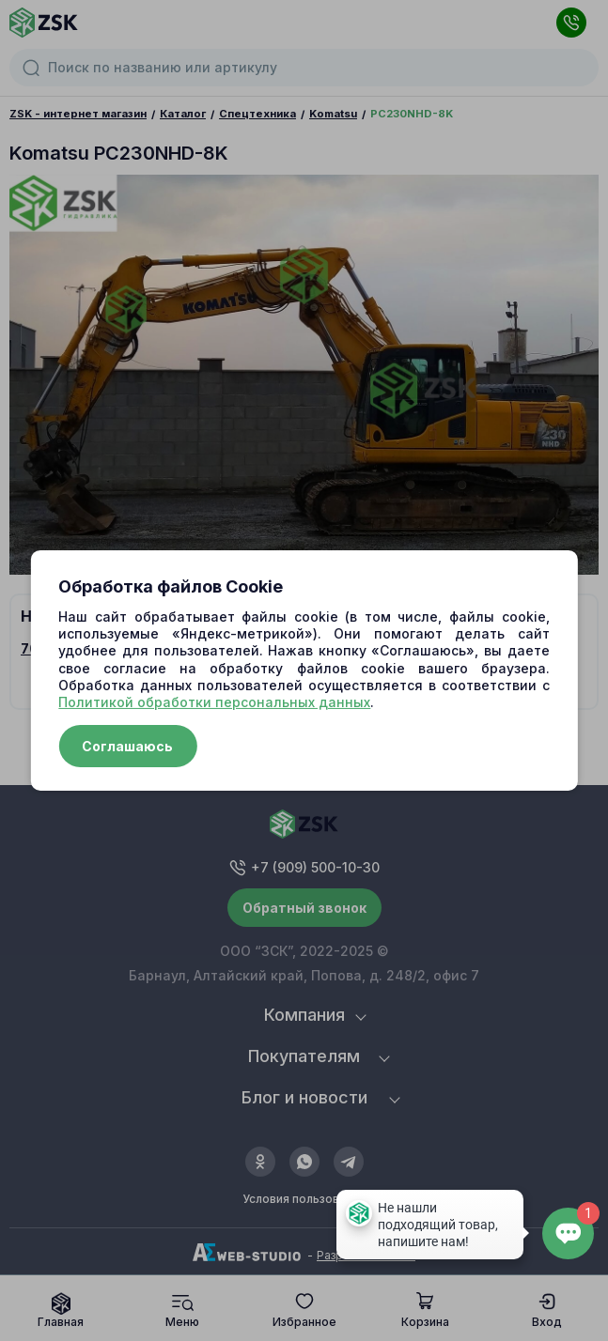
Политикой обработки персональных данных (214, 702)
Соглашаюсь (127, 746)
